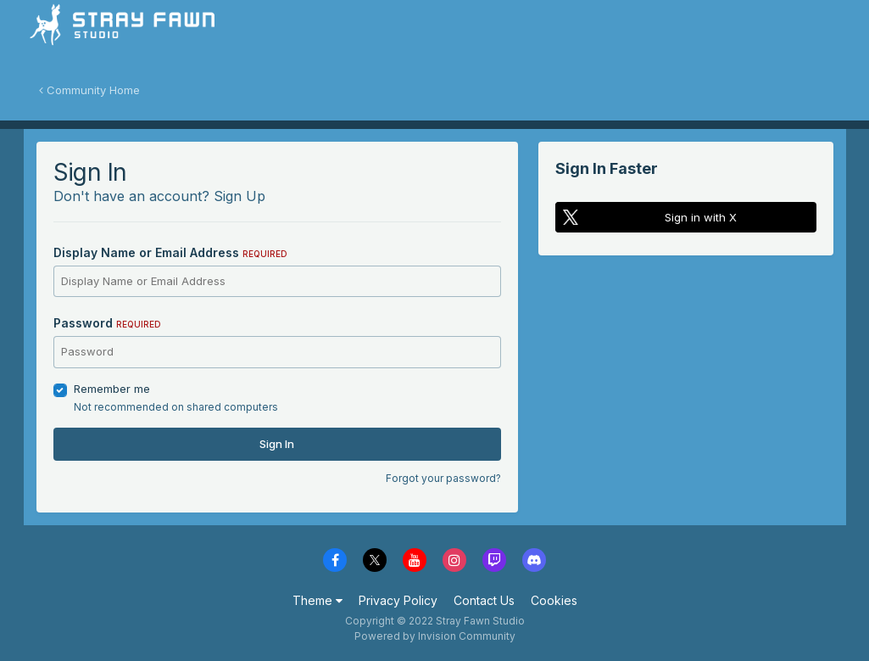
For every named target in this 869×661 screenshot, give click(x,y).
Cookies (554, 600)
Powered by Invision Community (434, 636)
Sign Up (239, 196)
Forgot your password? (443, 478)
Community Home (89, 90)
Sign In (276, 444)
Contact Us (484, 600)
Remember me (112, 388)
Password (107, 323)
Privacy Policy (398, 600)
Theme (317, 600)
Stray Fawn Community (125, 34)
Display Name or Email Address (170, 252)
